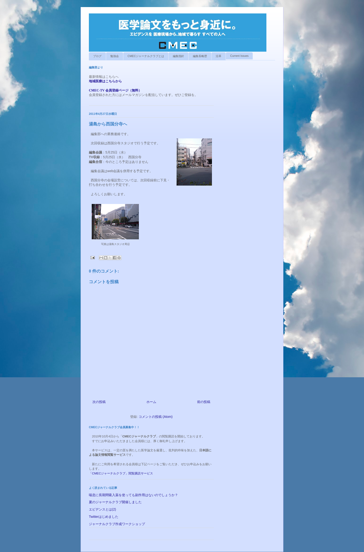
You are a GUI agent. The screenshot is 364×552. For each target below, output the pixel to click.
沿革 (218, 56)
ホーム (151, 402)
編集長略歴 (200, 56)
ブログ (97, 56)
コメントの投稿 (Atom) (156, 417)
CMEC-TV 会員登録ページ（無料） (115, 90)
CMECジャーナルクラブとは (146, 56)
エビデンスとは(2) (102, 509)
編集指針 (178, 56)
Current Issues (239, 56)
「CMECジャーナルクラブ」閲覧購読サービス (121, 473)
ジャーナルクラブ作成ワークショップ (117, 524)
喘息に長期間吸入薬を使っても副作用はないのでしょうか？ (133, 495)
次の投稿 (99, 402)
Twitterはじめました (103, 517)
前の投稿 (203, 402)
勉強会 (114, 56)
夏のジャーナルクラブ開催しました (115, 502)
